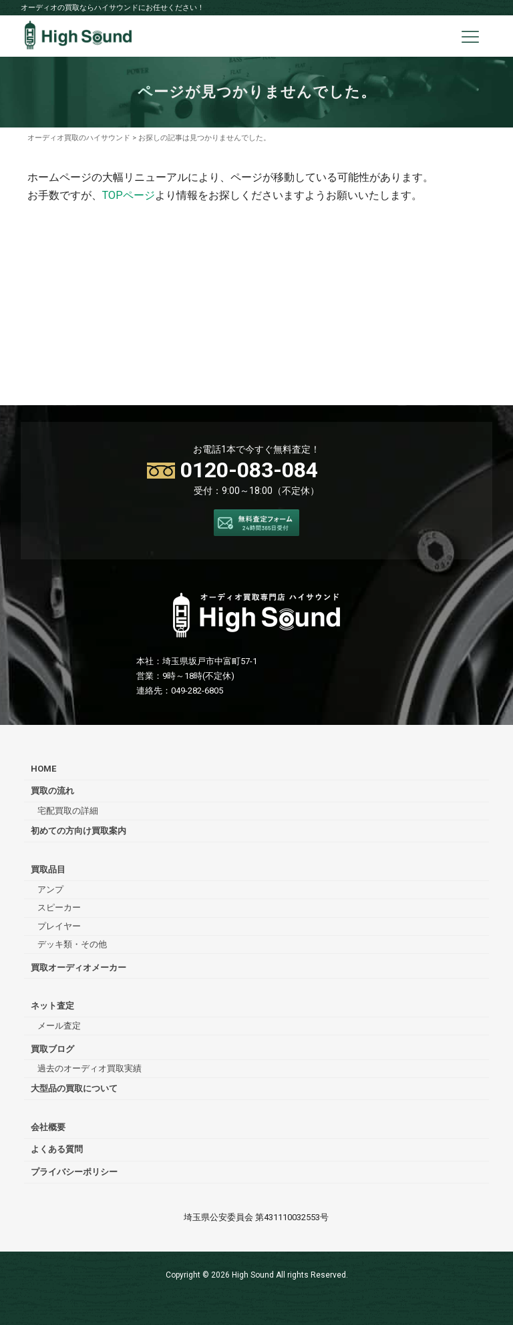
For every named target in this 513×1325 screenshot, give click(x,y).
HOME (43, 769)
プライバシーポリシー (74, 1172)
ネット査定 (52, 1006)
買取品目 (48, 869)
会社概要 (48, 1127)
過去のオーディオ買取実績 (89, 1068)
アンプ (50, 889)
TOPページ (128, 195)
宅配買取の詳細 (67, 811)
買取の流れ (52, 791)
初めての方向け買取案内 (78, 831)
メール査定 (59, 1026)
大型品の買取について (74, 1088)
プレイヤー (59, 926)
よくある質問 (57, 1149)
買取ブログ (52, 1049)
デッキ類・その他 (72, 944)
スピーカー (59, 907)
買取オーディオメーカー (78, 968)
